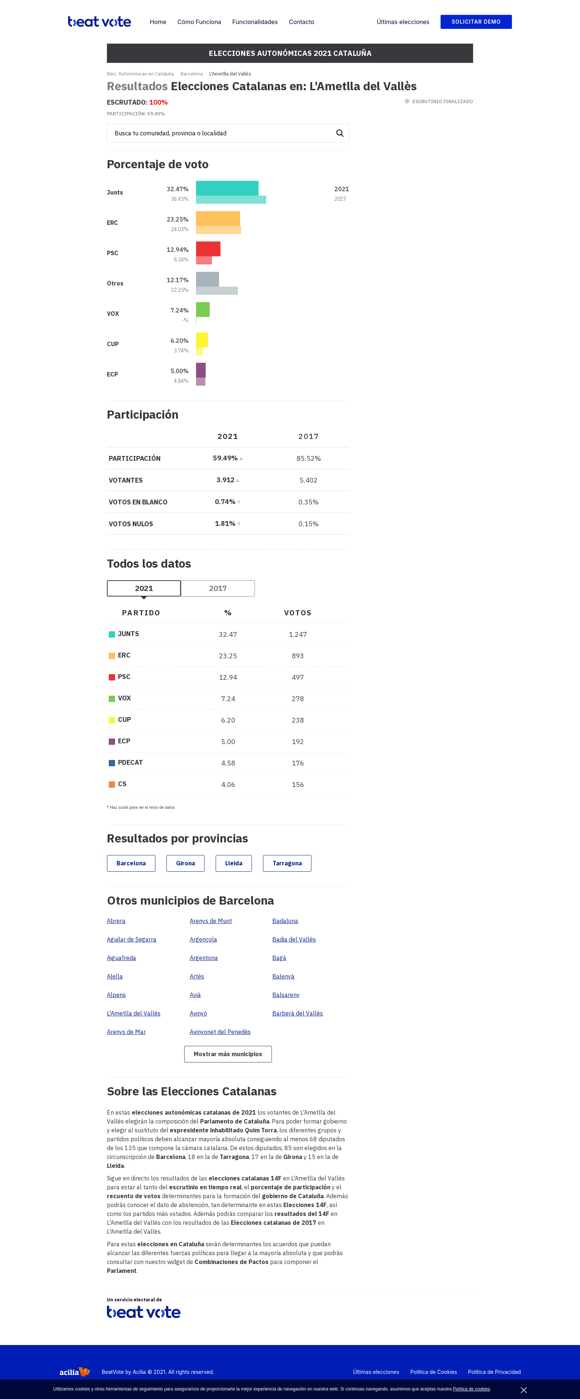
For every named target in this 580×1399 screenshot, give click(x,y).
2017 (218, 588)
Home (158, 22)
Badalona (285, 921)
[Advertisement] (417, 359)
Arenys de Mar (126, 1031)
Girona (185, 863)
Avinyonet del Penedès (220, 1031)
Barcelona (192, 73)
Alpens (116, 994)
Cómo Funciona (199, 22)
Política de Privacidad (494, 1372)
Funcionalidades (255, 22)
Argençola (203, 939)
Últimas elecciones (403, 22)
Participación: (136, 113)
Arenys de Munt (211, 921)
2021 (144, 588)
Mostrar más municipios (228, 1054)
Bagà (279, 958)
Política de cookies (471, 1389)
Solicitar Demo (476, 21)
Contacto (301, 22)
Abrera (116, 921)
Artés (197, 976)
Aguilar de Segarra (131, 939)
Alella (115, 976)
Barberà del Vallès (297, 1013)
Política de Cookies (433, 1372)
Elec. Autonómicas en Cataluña (140, 73)
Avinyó (198, 1013)
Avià (195, 994)
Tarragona (287, 863)
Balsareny (286, 994)
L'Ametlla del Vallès (134, 1013)
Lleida (233, 863)
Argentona (204, 958)
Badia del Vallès (294, 939)
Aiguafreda (121, 958)
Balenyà (283, 976)
